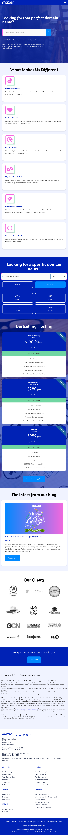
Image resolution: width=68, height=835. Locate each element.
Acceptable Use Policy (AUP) (29, 822)
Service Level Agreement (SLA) (51, 822)
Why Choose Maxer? (9, 777)
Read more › (12, 558)
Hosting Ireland (40, 782)
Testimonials (6, 782)
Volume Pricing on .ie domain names (27, 709)
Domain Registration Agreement (34, 825)
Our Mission (6, 774)
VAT (17, 758)
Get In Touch (6, 785)
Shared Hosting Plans (42, 772)
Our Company (7, 772)
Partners (5, 780)
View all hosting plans (34, 479)
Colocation (6, 800)
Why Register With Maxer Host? (46, 797)
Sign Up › (34, 347)
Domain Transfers (41, 805)
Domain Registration (42, 802)
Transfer (50, 284)
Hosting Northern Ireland (43, 785)
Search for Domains (42, 794)
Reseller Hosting (40, 777)
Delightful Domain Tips (43, 807)
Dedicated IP (6, 812)
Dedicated (5, 797)
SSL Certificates (7, 809)
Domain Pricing (40, 800)
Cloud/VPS (6, 794)
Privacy (14, 822)
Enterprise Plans (40, 774)
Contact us (34, 659)
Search (17, 284)
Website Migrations (41, 780)
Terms (8, 822)
